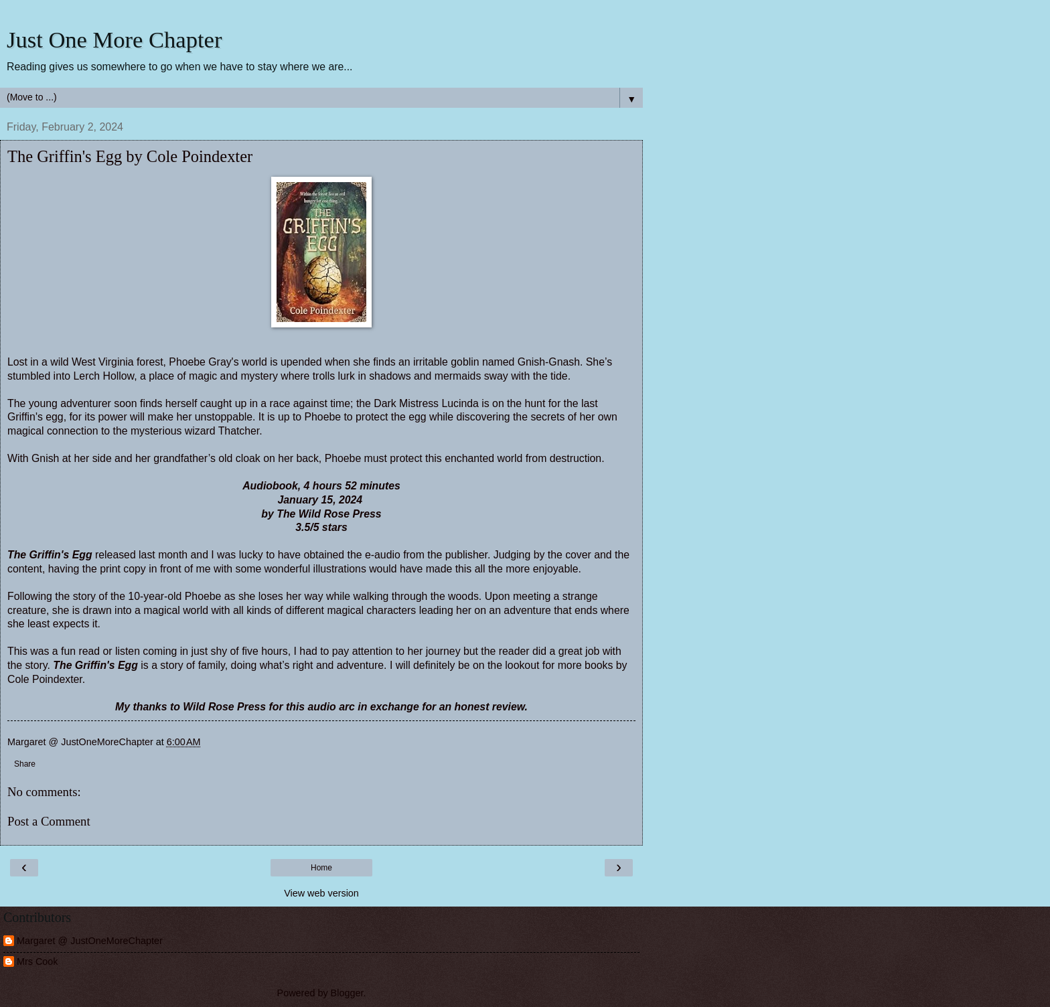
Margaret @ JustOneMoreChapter (90, 940)
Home (321, 867)
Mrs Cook (37, 961)
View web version (321, 893)
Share (24, 764)
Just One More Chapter (114, 39)
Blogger (347, 993)
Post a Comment (48, 821)
